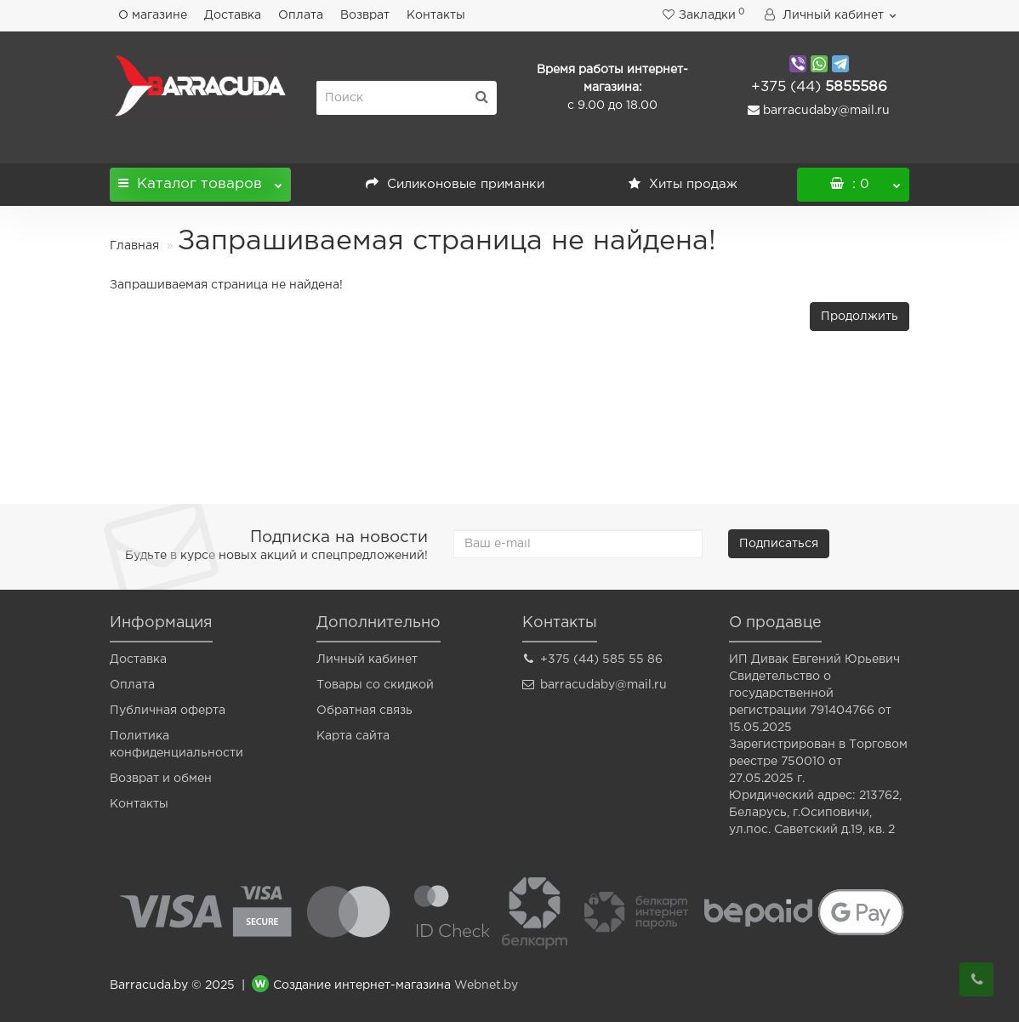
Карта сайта (353, 736)
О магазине (152, 15)
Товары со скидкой (375, 685)
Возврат (365, 15)
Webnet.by (486, 985)
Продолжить (859, 316)
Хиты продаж (683, 184)
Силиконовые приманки (455, 184)
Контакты (436, 15)
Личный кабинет (367, 659)
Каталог (200, 179)
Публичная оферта (167, 710)
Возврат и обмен (161, 779)
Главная (134, 246)
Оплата (300, 15)
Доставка (232, 15)
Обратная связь (364, 710)
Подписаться (778, 544)
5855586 (819, 87)
